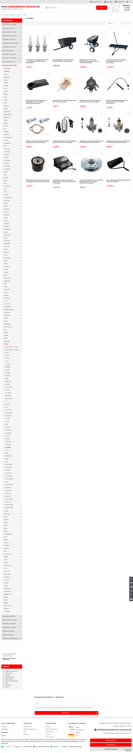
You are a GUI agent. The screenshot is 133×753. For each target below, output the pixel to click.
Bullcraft (6, 134)
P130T (7, 459)
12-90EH (7, 372)
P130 (6, 453)
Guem (6, 249)
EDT (5, 189)
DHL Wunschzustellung (42, 746)
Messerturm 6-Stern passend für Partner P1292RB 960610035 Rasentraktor (118, 141)
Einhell (6, 195)
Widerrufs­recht (27, 726)
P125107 (7, 427)
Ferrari (6, 220)
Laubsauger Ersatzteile (9, 47)
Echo (5, 180)
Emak (5, 203)
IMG (5, 284)
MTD (5, 329)
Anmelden (4, 726)
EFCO (5, 192)
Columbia (7, 151)
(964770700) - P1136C (11, 347)
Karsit (6, 292)
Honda (6, 272)
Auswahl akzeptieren (110, 749)
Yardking (6, 77)
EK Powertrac (8, 197)
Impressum (8, 685)
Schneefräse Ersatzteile (9, 623)
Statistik (16, 746)
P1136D (7, 404)
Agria (5, 80)
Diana (5, 172)
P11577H (8, 410)
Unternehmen (9, 673)
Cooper (6, 157)
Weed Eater (7, 588)
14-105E (7, 390)
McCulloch (7, 315)
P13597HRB (8, 464)
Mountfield (7, 324)
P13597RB (8, 467)
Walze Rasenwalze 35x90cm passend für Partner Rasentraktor (118, 180)
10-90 (6, 352)
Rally (5, 516)
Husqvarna (7, 281)
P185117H (8, 502)
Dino (5, 174)
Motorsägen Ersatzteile (9, 54)
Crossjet (6, 163)
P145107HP (8, 476)
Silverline (6, 545)
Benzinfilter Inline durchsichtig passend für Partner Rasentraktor (64, 101)
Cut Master (7, 169)
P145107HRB (9, 479)
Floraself (6, 226)
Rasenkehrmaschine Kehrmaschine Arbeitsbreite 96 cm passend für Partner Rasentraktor (64, 181)
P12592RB (8, 433)
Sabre (5, 531)
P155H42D (8, 490)
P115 (6, 407)
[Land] (127, 2)
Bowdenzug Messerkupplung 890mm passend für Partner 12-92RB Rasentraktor (117, 102)
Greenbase (7, 243)
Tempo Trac (7, 565)
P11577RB (8, 416)
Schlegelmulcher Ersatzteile (10, 638)
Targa (5, 562)
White (5, 597)
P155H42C (8, 487)
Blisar (5, 120)
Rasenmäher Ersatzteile (9, 58)
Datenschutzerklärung (11, 681)
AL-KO (6, 91)
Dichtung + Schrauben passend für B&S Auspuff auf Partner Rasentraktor (37, 141)
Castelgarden (8, 137)
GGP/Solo (7, 240)
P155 (6, 482)
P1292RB (8, 447)
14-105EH (8, 393)
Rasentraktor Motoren (8, 616)
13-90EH (7, 384)
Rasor (6, 522)
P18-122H (8, 493)
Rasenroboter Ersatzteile (9, 24)
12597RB (7, 367)
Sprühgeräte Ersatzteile (9, 627)
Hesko (6, 269)
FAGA (5, 218)
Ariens (6, 100)
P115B (7, 421)
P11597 (7, 418)
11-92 (6, 361)
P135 (6, 461)
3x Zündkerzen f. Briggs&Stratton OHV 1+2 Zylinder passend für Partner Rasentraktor (37, 61)
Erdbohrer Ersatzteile (8, 28)
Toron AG (7, 571)
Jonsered (7, 289)
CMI (5, 146)
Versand (7, 675)
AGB (6, 683)
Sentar (6, 539)
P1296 (7, 450)
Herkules (6, 266)
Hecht (6, 263)
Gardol (6, 232)
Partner (18, 15)
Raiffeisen (7, 514)
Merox (6, 318)
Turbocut (6, 577)
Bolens (6, 123)
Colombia (7, 149)
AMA (5, 97)
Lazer (5, 301)
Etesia (6, 206)
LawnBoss (7, 298)
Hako (5, 255)
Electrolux (7, 200)
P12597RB (8, 441)
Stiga (5, 74)
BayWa (6, 108)
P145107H (8, 473)
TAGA (5, 560)
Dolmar (6, 177)
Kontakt (7, 687)
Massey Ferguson (9, 309)
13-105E (7, 375)
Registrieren (4, 729)
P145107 (7, 470)
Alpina (6, 94)
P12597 (7, 436)
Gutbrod (6, 252)
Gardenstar (7, 229)
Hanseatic (7, 258)
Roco (5, 525)
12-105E (7, 364)
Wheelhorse (7, 594)
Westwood (7, 591)
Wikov (6, 600)
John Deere (7, 68)
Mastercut (7, 312)
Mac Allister (7, 306)
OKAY (5, 338)
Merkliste (3, 735)
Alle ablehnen (111, 745)
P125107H (8, 430)
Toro (5, 568)
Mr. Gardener (8, 327)
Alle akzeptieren (111, 740)
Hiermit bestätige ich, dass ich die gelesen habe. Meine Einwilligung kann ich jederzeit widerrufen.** (64, 707)
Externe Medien (27, 746)
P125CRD (8, 444)
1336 (6, 378)
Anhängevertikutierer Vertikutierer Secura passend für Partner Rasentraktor (116, 61)
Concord (6, 154)
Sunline (6, 557)
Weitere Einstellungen (75, 746)
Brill (5, 129)
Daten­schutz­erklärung (29, 729)
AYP (5, 103)
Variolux (6, 580)
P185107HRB (9, 499)
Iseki (5, 286)
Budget (6, 131)
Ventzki (6, 582)
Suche (101, 7)
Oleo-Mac (7, 341)
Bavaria (6, 106)
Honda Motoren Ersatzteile (10, 43)
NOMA (6, 335)
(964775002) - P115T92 (12, 350)
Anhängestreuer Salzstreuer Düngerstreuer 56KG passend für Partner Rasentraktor (89, 61)
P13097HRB (8, 456)
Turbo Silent (7, 574)
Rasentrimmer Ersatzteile (9, 620)
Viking (6, 585)
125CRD (7, 370)
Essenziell (7, 746)
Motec (6, 321)
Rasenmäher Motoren (8, 61)
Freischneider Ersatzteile (9, 32)
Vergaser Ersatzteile (8, 635)
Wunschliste (48, 33)
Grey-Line (7, 246)
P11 (6, 401)
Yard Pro (6, 608)
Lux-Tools (7, 304)
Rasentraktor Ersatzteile (9, 15)
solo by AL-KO (8, 554)
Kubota (6, 295)
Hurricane (7, 278)
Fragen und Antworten (11, 671)
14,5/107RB (8, 387)
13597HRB (8, 381)
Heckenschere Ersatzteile (9, 35)
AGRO (6, 83)
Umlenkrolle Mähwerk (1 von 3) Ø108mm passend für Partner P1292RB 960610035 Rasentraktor (91, 181)
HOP (5, 275)
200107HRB (8, 398)
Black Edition (8, 114)
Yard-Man (7, 611)
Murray (6, 332)
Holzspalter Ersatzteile (8, 39)
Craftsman (7, 160)
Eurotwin (6, 215)
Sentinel (6, 542)
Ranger (6, 519)
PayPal (55, 746)
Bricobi (6, 126)
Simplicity (7, 71)
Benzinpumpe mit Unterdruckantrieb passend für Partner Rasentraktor (90, 101)
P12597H (8, 439)
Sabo (5, 528)
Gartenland (7, 235)
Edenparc (7, 186)
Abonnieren (79, 713)
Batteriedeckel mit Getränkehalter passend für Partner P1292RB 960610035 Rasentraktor (36, 102)
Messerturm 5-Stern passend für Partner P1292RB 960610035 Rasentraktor (91, 141)
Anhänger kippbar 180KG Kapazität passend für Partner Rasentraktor (63, 60)
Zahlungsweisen (9, 677)
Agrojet (6, 85)
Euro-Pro (6, 212)
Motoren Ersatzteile (7, 50)
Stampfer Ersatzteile (8, 631)
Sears (5, 537)
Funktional (65, 746)
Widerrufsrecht (9, 679)
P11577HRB (8, 413)
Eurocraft (7, 209)
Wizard (6, 603)
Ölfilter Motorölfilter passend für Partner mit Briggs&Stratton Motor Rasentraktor (38, 180)
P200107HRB (9, 507)
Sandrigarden (8, 534)
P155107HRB (9, 484)
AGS (5, 88)
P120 (6, 424)
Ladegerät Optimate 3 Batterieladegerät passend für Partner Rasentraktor (64, 141)
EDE (5, 183)
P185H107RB (9, 505)
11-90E (7, 358)
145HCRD (8, 395)
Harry (5, 261)
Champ (6, 140)
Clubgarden (7, 143)
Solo (5, 551)
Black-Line (7, 117)
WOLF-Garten (8, 605)
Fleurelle (6, 223)
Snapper (6, 548)
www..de (20, 7)
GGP (5, 238)
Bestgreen (7, 111)
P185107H (8, 496)
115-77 (7, 355)
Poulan (6, 511)
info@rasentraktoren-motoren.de (9, 659)
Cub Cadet (7, 166)
